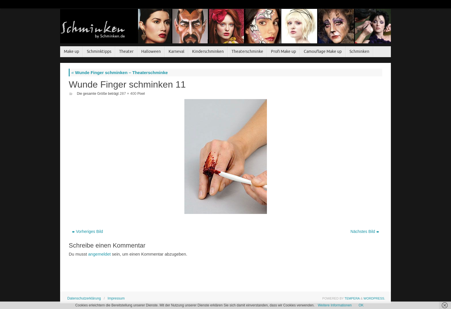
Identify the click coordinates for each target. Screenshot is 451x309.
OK (361, 305)
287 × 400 (128, 93)
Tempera (352, 298)
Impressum (116, 298)
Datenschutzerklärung (84, 298)
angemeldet (99, 254)
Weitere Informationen (335, 305)
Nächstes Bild (365, 231)
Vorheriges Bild (87, 231)
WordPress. (374, 298)
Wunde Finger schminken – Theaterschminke (119, 72)
